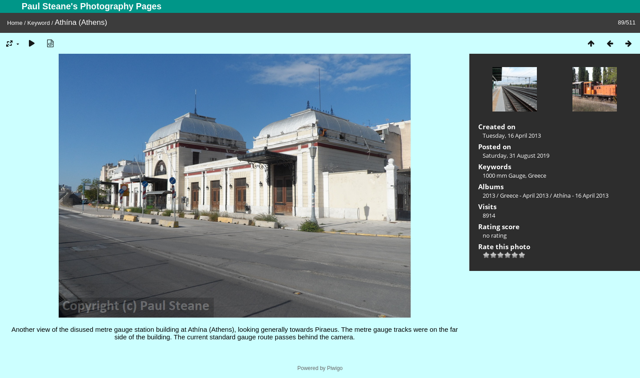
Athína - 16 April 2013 (580, 195)
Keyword (39, 23)
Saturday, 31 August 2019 (516, 155)
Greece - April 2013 (524, 195)
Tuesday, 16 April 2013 (512, 135)
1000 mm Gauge (504, 175)
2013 (489, 195)
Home (15, 23)
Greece (537, 175)
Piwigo (335, 368)
